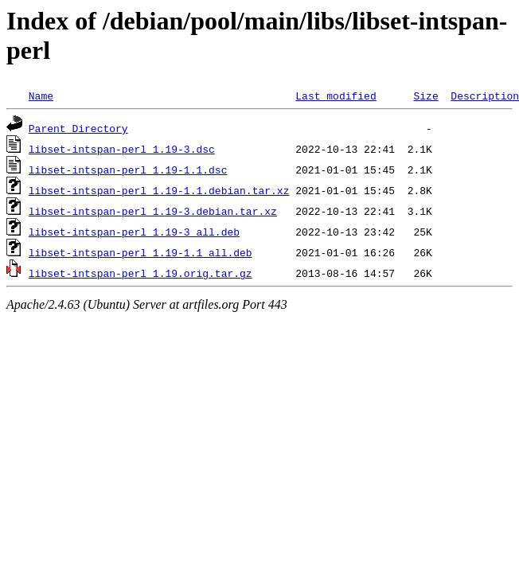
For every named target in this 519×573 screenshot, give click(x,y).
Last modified (335, 95)
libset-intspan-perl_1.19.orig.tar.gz (140, 273)
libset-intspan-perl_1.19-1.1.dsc (128, 169)
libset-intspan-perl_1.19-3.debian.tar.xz (153, 211)
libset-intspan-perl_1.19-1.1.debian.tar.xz (159, 190)
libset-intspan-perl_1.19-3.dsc (122, 149)
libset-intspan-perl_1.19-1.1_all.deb (140, 252)
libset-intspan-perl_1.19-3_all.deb (134, 231)
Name (41, 95)
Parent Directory (78, 128)
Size (425, 95)
